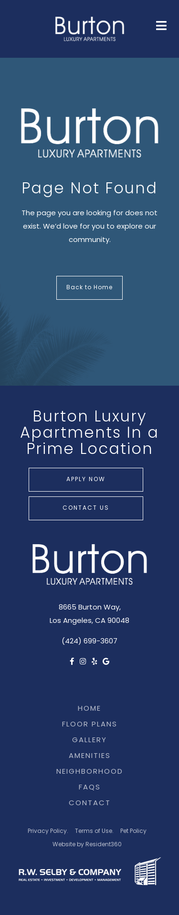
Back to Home (89, 288)
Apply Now (85, 479)
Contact (90, 804)
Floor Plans (89, 725)
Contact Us (86, 508)
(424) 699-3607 (89, 642)
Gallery (89, 741)
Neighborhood (89, 772)
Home (89, 709)
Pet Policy (133, 831)
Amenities (90, 756)
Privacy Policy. (48, 831)
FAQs (90, 788)
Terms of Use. (94, 831)
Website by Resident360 (87, 845)
